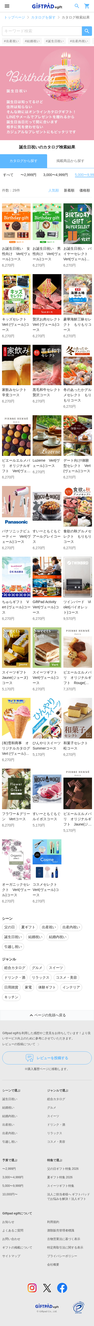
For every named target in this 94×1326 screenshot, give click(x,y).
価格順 (84, 190)
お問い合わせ (11, 1239)
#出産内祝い (79, 41)
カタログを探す (43, 17)
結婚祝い (8, 1107)
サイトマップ (11, 1256)
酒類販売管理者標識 (60, 1230)
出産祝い (8, 1124)
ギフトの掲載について (17, 1247)
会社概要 (53, 1264)
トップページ (14, 17)
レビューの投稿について (21, 1044)
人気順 (53, 190)
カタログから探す (24, 161)
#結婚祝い (32, 41)
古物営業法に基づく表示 (63, 1239)
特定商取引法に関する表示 (65, 1247)
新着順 (69, 190)
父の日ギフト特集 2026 (63, 1169)
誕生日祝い (9, 1099)
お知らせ (8, 1222)
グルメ (51, 1107)
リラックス (54, 1133)
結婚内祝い (9, 1116)
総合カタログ (56, 1099)
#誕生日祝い (55, 41)
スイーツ (53, 1116)
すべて (8, 175)
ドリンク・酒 (56, 1124)
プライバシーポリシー (62, 1256)
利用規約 (53, 1222)
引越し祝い (9, 1141)
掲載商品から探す (70, 161)
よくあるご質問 (12, 1230)
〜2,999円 (28, 175)
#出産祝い (11, 41)
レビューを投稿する (47, 1058)
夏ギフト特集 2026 (60, 1177)
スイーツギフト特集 (60, 1186)
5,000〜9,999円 (12, 1186)
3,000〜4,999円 (55, 175)
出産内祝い (9, 1133)
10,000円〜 (10, 1194)
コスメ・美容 (56, 1141)
